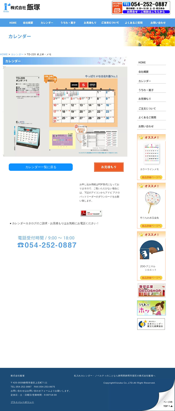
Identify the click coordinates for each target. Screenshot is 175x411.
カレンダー (17, 54)
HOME (4, 54)
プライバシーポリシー (22, 402)
